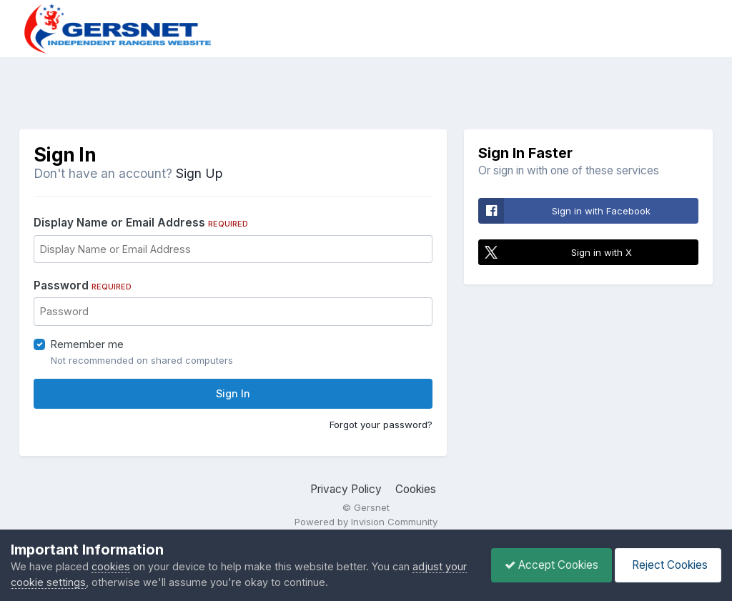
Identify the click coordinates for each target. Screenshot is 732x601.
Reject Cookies (667, 565)
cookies (111, 566)
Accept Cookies (548, 565)
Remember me (87, 344)
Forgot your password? (381, 424)
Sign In (233, 393)
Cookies (415, 489)
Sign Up (199, 173)
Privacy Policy (346, 489)
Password (83, 285)
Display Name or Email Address (141, 222)
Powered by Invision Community (366, 521)
